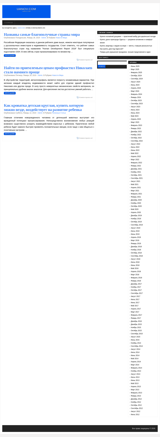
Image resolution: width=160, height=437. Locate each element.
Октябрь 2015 (136, 331)
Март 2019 (135, 240)
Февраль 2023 (136, 125)
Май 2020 (135, 209)
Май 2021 (135, 184)
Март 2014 (135, 365)
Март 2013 (135, 390)
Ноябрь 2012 (136, 402)
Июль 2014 (135, 352)
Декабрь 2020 (136, 200)
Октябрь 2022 (136, 138)
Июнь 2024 (135, 85)
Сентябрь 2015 (137, 334)
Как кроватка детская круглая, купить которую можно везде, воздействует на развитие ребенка (43, 107)
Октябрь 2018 (136, 253)
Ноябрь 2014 (136, 343)
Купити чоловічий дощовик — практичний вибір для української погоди (128, 36)
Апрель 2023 (136, 119)
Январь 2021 (136, 197)
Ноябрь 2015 (136, 327)
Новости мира (61, 38)
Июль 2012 (135, 415)
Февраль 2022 (136, 163)
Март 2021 (135, 191)
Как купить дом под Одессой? (111, 49)
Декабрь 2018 (136, 247)
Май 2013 (135, 383)
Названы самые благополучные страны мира (42, 34)
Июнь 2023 (135, 113)
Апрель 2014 (136, 362)
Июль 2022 (135, 147)
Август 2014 (135, 349)
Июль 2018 (135, 262)
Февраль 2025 (136, 72)
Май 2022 (135, 153)
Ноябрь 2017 (136, 287)
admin (43, 38)
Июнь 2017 (135, 303)
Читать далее (10, 55)
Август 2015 (135, 337)
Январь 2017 (136, 318)
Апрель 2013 (136, 387)
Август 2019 (135, 228)
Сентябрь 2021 (137, 178)
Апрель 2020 (136, 212)
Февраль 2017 (136, 315)
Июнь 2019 (135, 234)
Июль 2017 (135, 299)
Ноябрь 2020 (136, 203)
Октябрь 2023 (136, 100)
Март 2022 (135, 160)
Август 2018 (135, 259)
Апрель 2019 (136, 237)
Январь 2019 (136, 244)
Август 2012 (135, 411)
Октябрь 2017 (136, 290)
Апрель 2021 (136, 188)
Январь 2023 (136, 128)
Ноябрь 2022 (136, 135)
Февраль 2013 (136, 393)
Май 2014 (135, 359)
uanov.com (26, 9)
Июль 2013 (135, 377)
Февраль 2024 (136, 94)
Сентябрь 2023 (137, 104)
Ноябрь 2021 (136, 172)
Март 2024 (135, 91)
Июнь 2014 (135, 355)
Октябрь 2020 (136, 206)
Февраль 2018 (136, 278)
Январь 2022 (136, 166)
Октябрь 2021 (136, 175)
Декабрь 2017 (136, 284)
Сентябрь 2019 (137, 225)
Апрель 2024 (136, 88)
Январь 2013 (136, 396)
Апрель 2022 (136, 156)
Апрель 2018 (136, 271)
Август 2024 (135, 82)
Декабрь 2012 (136, 399)
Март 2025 (135, 69)
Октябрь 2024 (136, 76)
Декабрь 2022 (136, 132)
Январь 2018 (136, 281)
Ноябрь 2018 (136, 250)
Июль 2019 (135, 231)
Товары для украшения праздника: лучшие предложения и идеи (125, 52)
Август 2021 (135, 181)
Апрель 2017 (136, 309)
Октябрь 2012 (136, 405)
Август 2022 (135, 144)
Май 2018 (135, 268)
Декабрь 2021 (136, 169)
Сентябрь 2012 (137, 408)
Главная (8, 23)
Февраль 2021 (136, 194)
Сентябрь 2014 (137, 346)
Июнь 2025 (135, 66)
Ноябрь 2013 (136, 371)
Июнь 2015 (135, 340)
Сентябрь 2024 (137, 79)
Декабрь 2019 (136, 216)
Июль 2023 (135, 110)
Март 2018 (135, 275)
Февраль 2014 (136, 368)
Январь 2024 (136, 97)
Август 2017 (135, 296)
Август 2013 (135, 374)
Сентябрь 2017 (137, 293)
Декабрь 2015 (136, 324)
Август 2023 (135, 107)
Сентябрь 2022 (137, 141)
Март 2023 (135, 122)
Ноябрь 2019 (136, 219)
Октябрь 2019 (136, 222)
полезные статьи (59, 113)
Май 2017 (135, 306)
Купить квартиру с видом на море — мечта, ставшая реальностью (126, 46)
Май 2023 (135, 116)
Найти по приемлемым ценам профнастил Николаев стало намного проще (48, 70)
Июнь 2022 (135, 150)
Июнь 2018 (135, 265)
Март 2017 (135, 312)
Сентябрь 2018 (137, 256)
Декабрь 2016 (136, 321)
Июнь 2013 (135, 380)
